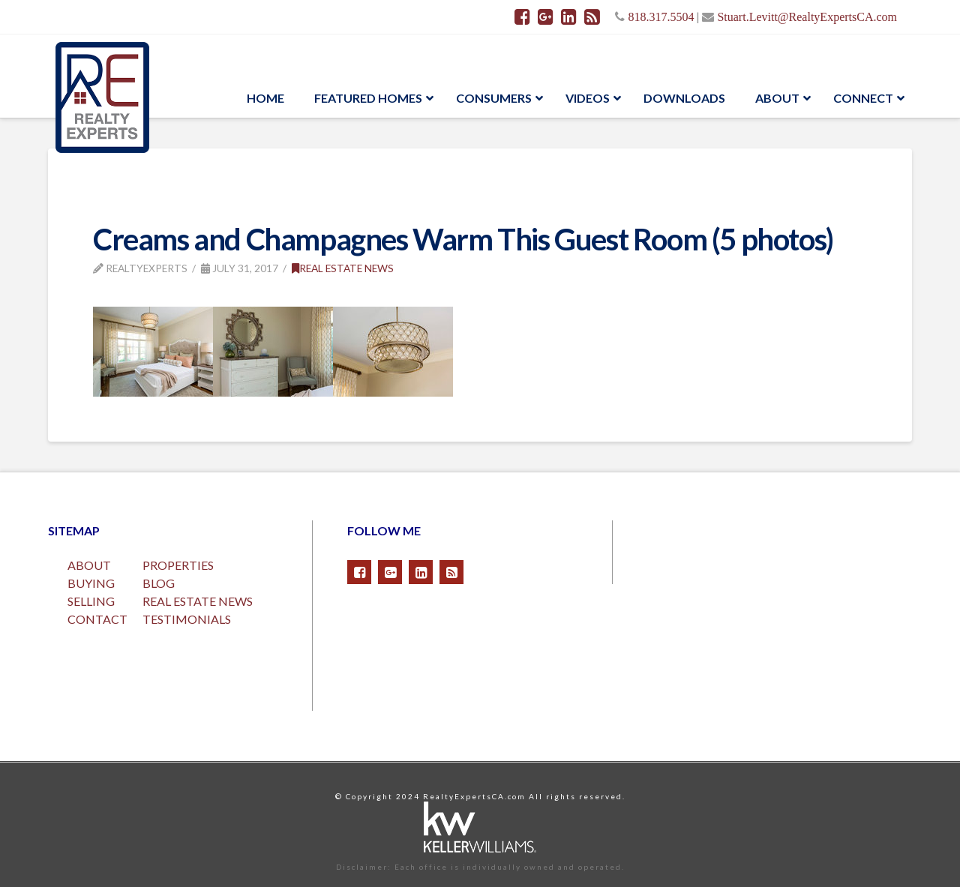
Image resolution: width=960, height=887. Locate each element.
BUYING (91, 583)
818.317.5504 (661, 16)
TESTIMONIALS (186, 619)
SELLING (91, 601)
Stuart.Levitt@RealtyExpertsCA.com (807, 16)
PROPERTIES (178, 565)
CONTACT (98, 619)
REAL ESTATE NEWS (197, 601)
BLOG (158, 583)
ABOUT (89, 565)
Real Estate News (343, 268)
